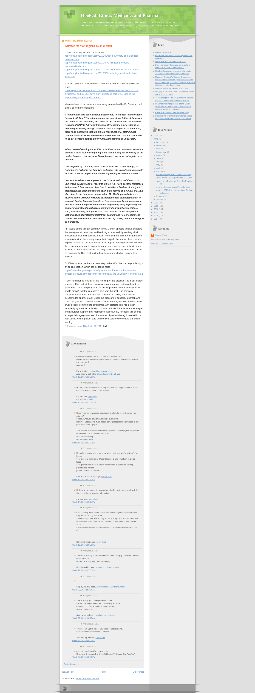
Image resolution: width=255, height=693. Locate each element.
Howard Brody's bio (163, 52)
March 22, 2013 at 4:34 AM (83, 590)
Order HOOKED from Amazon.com (170, 61)
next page (92, 396)
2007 (156, 219)
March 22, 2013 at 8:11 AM (83, 618)
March (159, 171)
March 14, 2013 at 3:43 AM (83, 479)
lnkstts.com (100, 637)
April (158, 168)
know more (101, 542)
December (161, 142)
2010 (156, 209)
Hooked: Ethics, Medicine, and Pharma (119, 15)
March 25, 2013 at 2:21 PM (83, 657)
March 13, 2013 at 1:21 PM (83, 377)
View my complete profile (162, 243)
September (161, 152)
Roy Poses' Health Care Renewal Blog (172, 112)
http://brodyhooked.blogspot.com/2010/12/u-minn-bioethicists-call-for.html (102, 69)
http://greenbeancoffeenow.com (111, 587)
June (158, 162)
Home (103, 671)
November (161, 145)
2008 (156, 215)
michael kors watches (105, 615)
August (159, 155)
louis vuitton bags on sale (101, 371)
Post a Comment (71, 664)
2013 (156, 139)
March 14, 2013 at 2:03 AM (83, 442)
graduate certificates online (108, 567)
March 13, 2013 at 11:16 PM (84, 402)
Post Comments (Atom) (88, 678)
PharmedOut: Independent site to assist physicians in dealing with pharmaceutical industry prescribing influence (173, 106)
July (158, 158)
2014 (156, 136)
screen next (106, 477)
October (160, 149)
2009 (156, 212)
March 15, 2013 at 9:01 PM (83, 545)
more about (93, 499)
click (91, 399)
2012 (156, 203)
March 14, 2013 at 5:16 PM (83, 502)
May (158, 165)
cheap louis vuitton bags (108, 374)
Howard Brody (161, 235)
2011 (156, 206)
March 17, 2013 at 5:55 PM (83, 570)
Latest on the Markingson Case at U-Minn (174, 178)
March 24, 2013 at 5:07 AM (83, 640)
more (122, 413)
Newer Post (68, 671)
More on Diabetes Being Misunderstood (173, 187)
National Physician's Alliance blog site (171, 88)
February (160, 196)
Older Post (138, 671)
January (160, 199)
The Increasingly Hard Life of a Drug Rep (173, 174)
